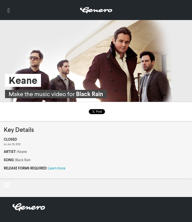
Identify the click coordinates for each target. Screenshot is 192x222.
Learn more (57, 168)
